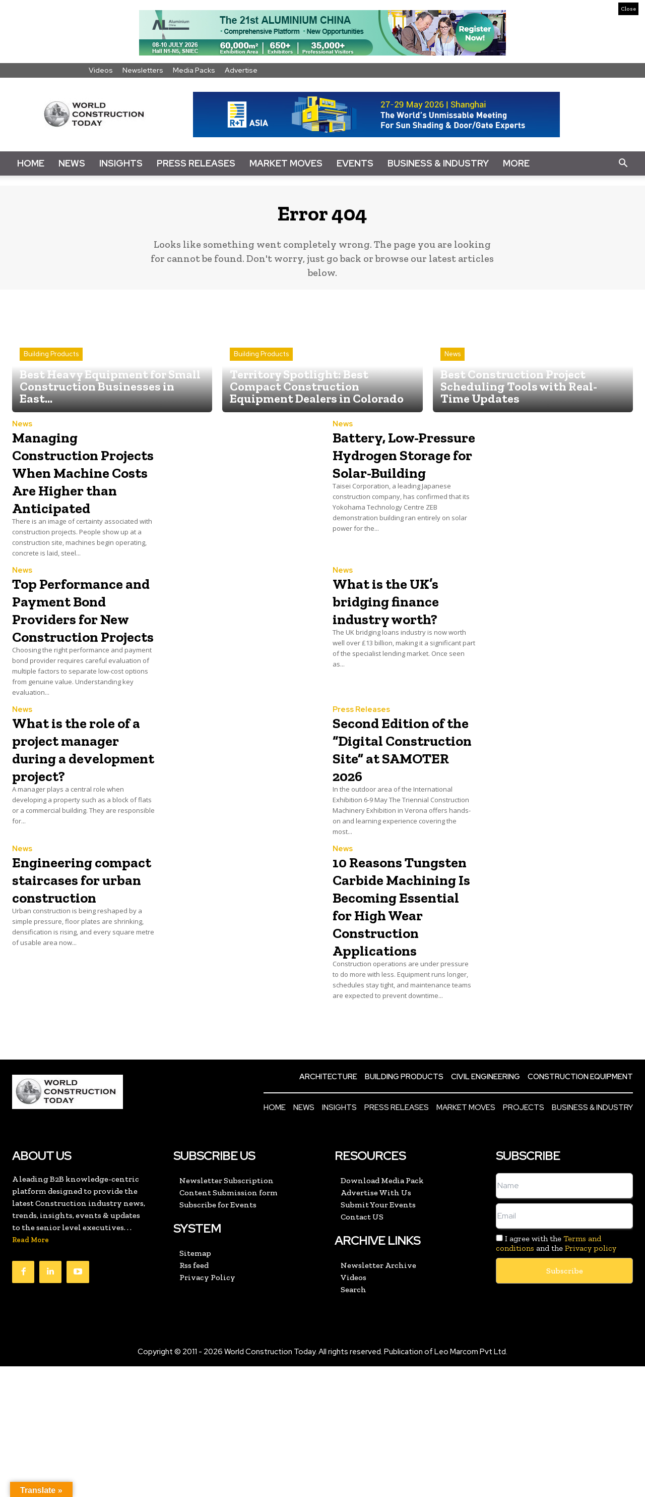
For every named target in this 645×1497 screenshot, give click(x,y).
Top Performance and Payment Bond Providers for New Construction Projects (80, 651)
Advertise (241, 70)
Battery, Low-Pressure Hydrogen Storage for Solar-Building (402, 479)
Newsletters (142, 70)
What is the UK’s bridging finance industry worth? (399, 625)
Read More (30, 1370)
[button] (623, 163)
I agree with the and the (556, 1373)
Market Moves (285, 163)
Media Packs (194, 70)
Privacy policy (590, 1378)
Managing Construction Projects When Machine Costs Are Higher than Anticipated (76, 487)
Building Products (51, 361)
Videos (101, 70)
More (516, 163)
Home (30, 163)
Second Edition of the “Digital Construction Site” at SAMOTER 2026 (403, 817)
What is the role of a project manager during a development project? (83, 817)
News (71, 163)
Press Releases (196, 163)
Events (355, 163)
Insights (121, 163)
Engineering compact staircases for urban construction (65, 974)
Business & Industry (438, 163)
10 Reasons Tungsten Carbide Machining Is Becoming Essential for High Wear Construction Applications (385, 1009)
